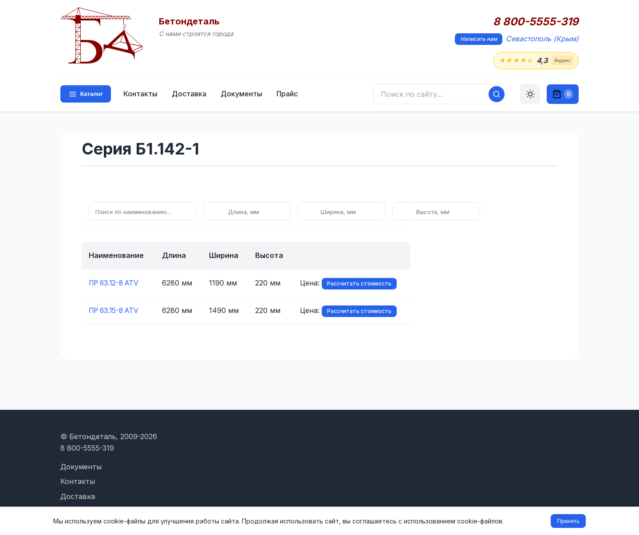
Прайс (288, 94)
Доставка (190, 94)
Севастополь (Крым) (542, 38)
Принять (568, 521)
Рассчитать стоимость (359, 284)
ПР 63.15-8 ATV (116, 310)
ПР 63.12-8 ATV (116, 283)
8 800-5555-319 (536, 22)
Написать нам (478, 39)
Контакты (141, 94)
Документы (242, 94)
